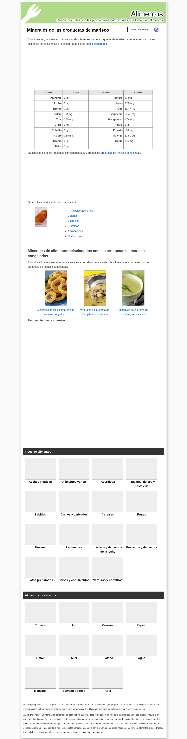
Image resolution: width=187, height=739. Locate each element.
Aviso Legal (98, 732)
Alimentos (147, 14)
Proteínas (73, 226)
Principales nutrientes (80, 210)
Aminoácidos (75, 231)
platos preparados (96, 43)
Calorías (73, 215)
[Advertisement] (93, 67)
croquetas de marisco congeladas (120, 152)
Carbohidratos (76, 236)
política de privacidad (80, 732)
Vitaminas (73, 220)
